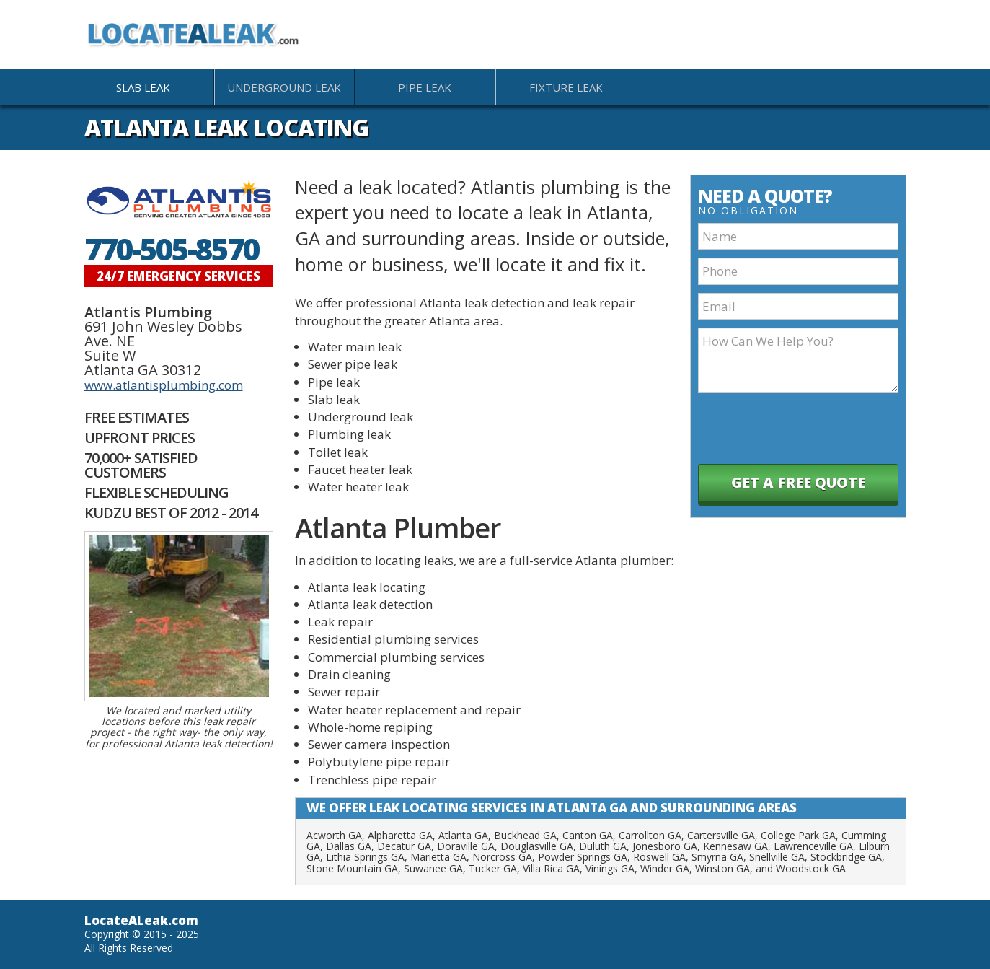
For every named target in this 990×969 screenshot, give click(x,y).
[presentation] (800, 428)
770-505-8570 (171, 249)
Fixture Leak (566, 87)
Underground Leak (284, 87)
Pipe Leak (424, 87)
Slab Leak (143, 87)
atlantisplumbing (165, 385)
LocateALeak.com (141, 920)
